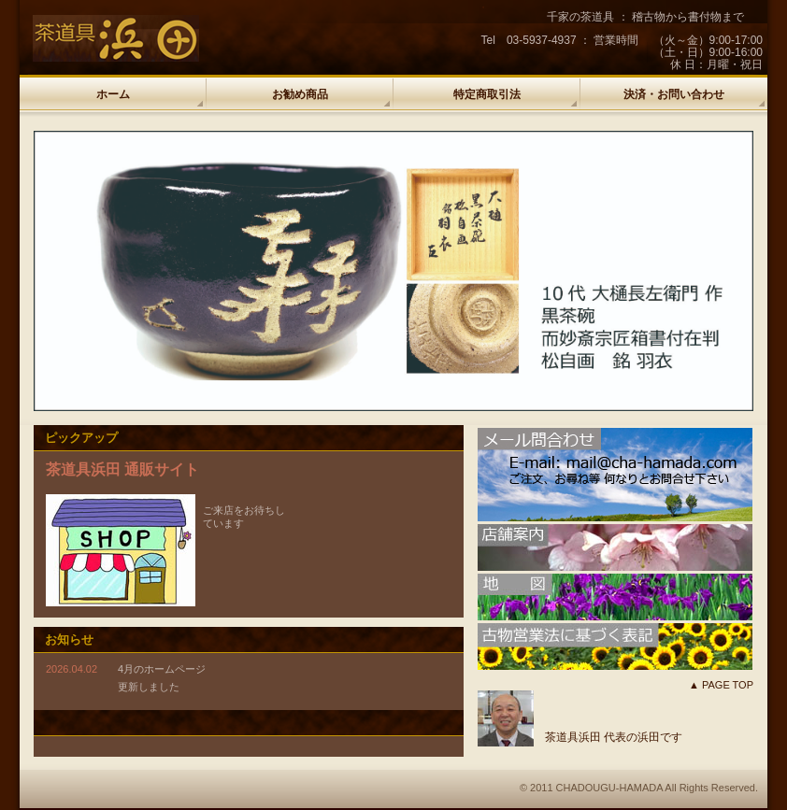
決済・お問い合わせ (673, 94)
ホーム (113, 94)
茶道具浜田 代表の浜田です (613, 737)
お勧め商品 (300, 94)
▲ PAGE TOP (721, 684)
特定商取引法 (487, 94)
